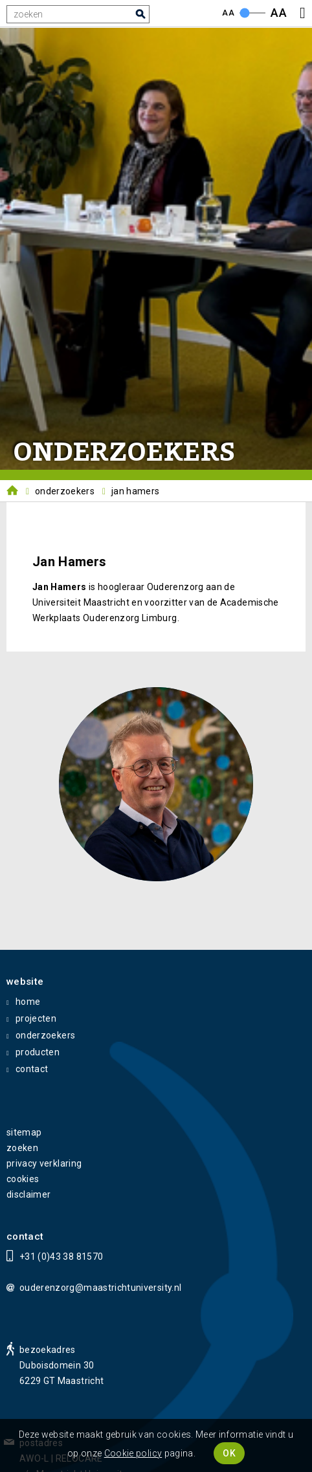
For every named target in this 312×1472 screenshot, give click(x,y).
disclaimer (28, 1194)
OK (229, 1453)
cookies (22, 1179)
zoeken (22, 1148)
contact (32, 1069)
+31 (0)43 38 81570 (61, 1256)
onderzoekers (45, 1035)
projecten (36, 1018)
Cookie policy (133, 1453)
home (28, 1001)
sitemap (23, 1132)
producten (38, 1052)
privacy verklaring (44, 1163)
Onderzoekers (65, 491)
